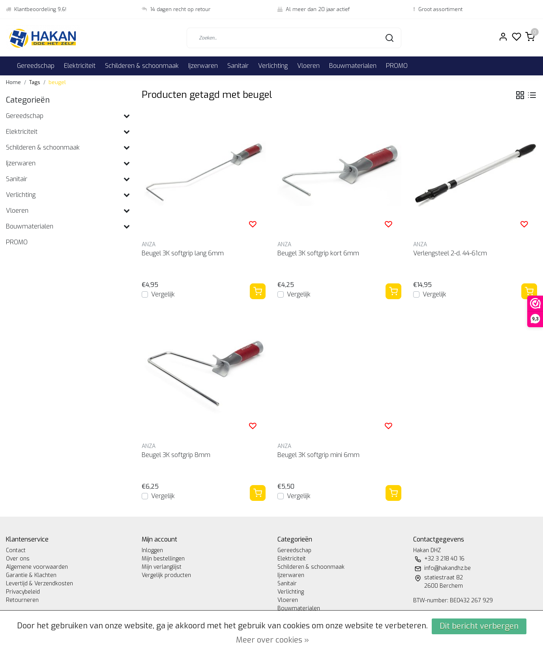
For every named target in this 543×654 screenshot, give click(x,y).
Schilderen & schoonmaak (142, 66)
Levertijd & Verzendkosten (39, 583)
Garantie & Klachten (31, 575)
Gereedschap (35, 66)
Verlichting (273, 66)
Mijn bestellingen (163, 558)
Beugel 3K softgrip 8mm (176, 455)
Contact (16, 550)
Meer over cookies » (272, 640)
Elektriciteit (79, 66)
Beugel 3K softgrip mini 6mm (318, 455)
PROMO (397, 66)
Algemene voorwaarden (37, 567)
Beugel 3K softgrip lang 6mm (183, 253)
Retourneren (22, 600)
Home (13, 82)
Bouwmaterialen (352, 66)
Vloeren (308, 66)
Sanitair (238, 66)
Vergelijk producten (166, 575)
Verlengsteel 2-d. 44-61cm (450, 253)
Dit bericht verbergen (479, 626)
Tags (34, 82)
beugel (57, 82)
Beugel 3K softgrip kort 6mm (318, 253)
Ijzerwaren (203, 66)
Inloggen (152, 550)
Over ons (18, 558)
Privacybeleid (23, 592)
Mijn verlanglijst (162, 567)
